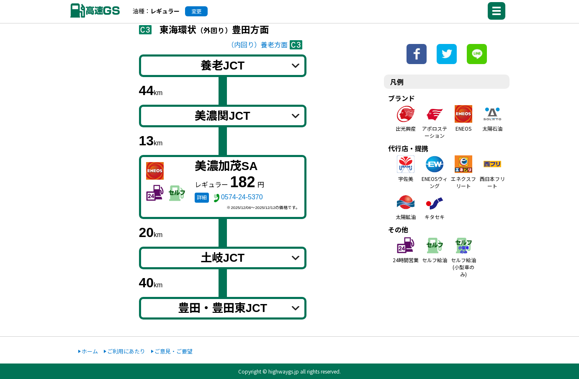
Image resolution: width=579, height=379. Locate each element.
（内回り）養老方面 (257, 45)
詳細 (202, 198)
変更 (196, 11)
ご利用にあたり (126, 351)
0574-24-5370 (242, 197)
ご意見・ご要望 (173, 351)
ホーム (90, 351)
